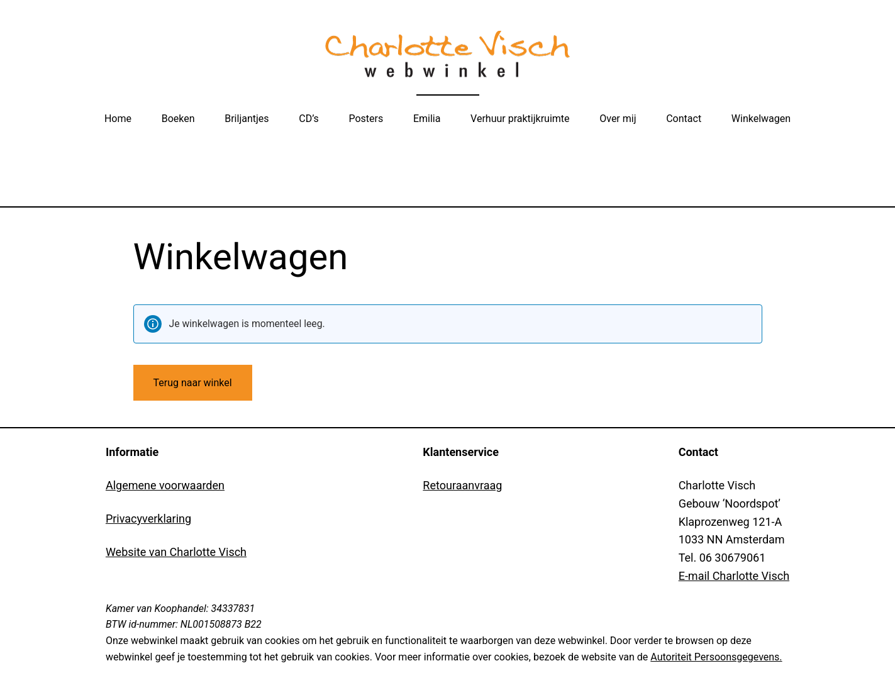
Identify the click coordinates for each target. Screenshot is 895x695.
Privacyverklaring (148, 518)
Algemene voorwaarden (165, 485)
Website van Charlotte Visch (176, 552)
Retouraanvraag (462, 485)
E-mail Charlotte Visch (734, 575)
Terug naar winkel (192, 383)
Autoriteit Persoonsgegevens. (716, 657)
